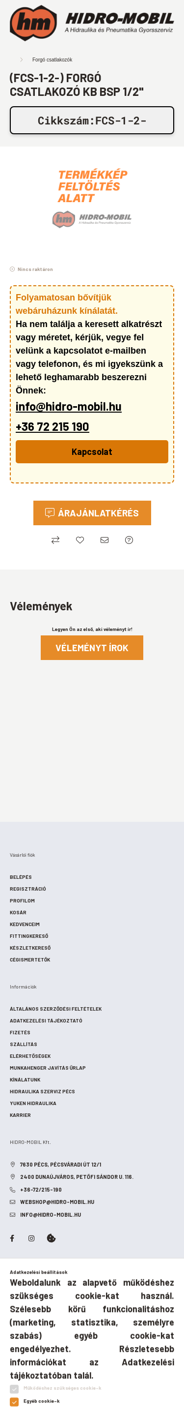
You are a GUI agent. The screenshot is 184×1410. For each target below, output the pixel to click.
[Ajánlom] (104, 540)
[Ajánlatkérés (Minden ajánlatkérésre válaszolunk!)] (129, 540)
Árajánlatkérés (98, 512)
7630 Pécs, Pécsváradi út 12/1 (60, 1164)
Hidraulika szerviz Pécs (42, 1091)
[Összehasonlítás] (55, 540)
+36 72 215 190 (52, 426)
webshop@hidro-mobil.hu (57, 1202)
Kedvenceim (25, 924)
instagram (31, 1238)
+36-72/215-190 (41, 1189)
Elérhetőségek (30, 1056)
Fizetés (20, 1032)
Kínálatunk (25, 1079)
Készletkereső (30, 948)
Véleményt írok (92, 647)
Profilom (22, 900)
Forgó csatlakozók (52, 59)
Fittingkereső (29, 936)
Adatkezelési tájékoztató (46, 1020)
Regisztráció (28, 889)
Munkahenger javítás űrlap (48, 1068)
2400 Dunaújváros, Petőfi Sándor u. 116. (76, 1176)
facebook (12, 1238)
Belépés (21, 877)
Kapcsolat (92, 451)
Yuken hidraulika (33, 1103)
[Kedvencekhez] (80, 540)
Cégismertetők (30, 959)
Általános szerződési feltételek (56, 1009)
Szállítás (23, 1044)
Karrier (20, 1115)
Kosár (18, 912)
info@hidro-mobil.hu (69, 406)
